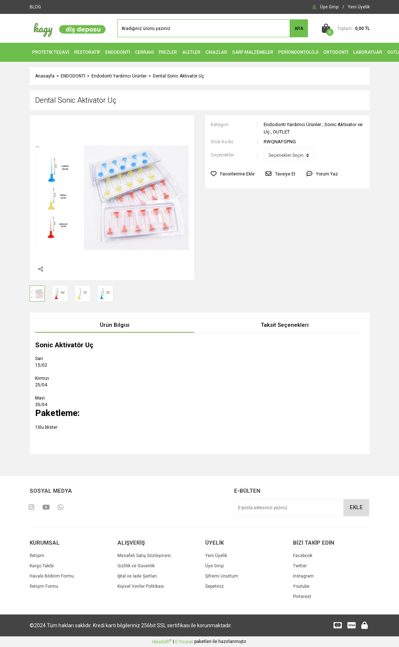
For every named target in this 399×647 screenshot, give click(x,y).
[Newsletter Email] (301, 507)
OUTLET (281, 132)
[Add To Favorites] (233, 174)
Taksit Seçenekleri (285, 325)
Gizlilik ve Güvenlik (136, 565)
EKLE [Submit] (356, 507)
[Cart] (344, 28)
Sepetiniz (214, 586)
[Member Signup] (359, 7)
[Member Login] (329, 7)
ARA (298, 28)
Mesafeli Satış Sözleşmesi (144, 555)
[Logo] (68, 28)
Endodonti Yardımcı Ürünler (292, 124)
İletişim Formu (44, 586)
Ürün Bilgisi (114, 325)
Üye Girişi (214, 565)
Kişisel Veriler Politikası (140, 586)
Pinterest (302, 596)
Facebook (302, 555)
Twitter (300, 565)
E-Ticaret (184, 641)
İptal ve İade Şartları (137, 576)
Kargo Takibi (42, 565)
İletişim (37, 555)
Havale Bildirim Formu (52, 576)
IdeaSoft (162, 641)
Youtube (301, 586)
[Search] (212, 28)
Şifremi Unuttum (221, 576)
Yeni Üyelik (216, 555)
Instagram (303, 576)
